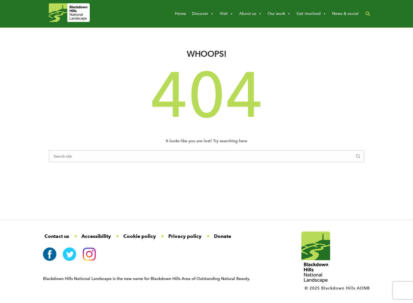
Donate (222, 236)
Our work (279, 14)
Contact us (56, 236)
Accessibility (96, 236)
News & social (345, 13)
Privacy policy (185, 236)
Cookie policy (139, 236)
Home (180, 13)
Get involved (311, 14)
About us (250, 14)
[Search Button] (358, 157)
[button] (368, 14)
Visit (226, 14)
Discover (203, 14)
